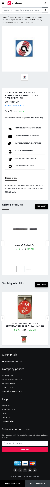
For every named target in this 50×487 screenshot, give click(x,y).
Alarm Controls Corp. (15, 105)
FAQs (4, 413)
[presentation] (2, 243)
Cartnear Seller (8, 421)
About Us (5, 405)
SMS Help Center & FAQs (12, 391)
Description (11, 177)
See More (41, 206)
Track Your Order (8, 409)
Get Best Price (37, 483)
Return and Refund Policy (12, 379)
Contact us (6, 417)
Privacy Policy (7, 387)
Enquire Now (12, 483)
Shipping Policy (8, 375)
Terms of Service (8, 383)
